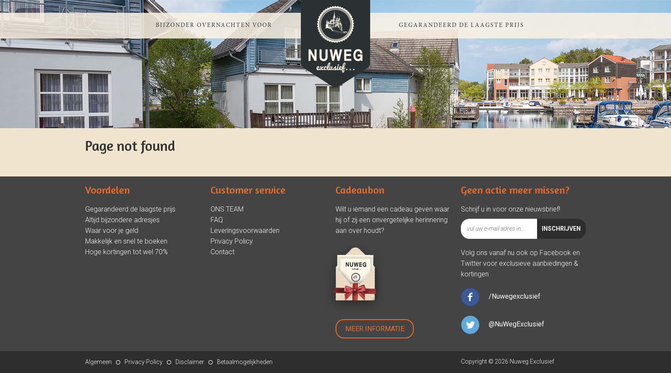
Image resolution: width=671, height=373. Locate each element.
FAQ (217, 220)
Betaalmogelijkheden (245, 361)
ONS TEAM (227, 209)
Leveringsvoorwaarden (245, 230)
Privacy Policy (232, 241)
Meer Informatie (374, 329)
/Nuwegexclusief (514, 296)
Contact (223, 252)
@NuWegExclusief (516, 324)
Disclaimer (189, 361)
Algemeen (98, 361)
